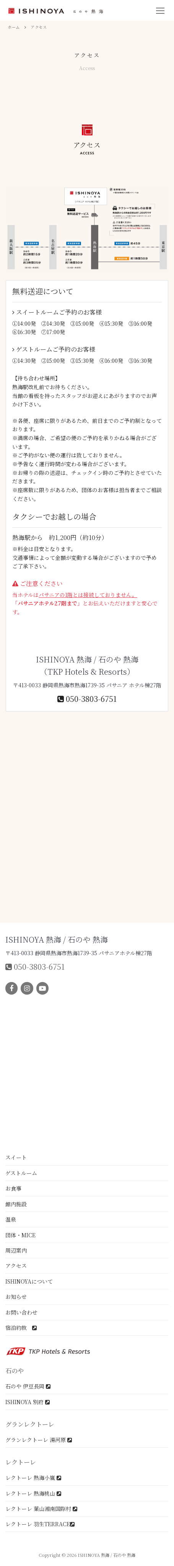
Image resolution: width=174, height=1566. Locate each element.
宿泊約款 (21, 1327)
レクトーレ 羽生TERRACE (40, 1524)
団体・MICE (20, 1235)
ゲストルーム (21, 1173)
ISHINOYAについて (29, 1281)
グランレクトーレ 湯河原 (38, 1440)
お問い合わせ (21, 1312)
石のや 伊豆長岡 (27, 1386)
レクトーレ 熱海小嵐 (33, 1477)
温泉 (10, 1219)
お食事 (13, 1188)
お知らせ (16, 1296)
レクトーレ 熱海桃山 (33, 1493)
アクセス (16, 1265)
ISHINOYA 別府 (27, 1402)
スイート (16, 1157)
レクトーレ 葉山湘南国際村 (41, 1508)
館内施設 (16, 1204)
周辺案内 (16, 1250)
